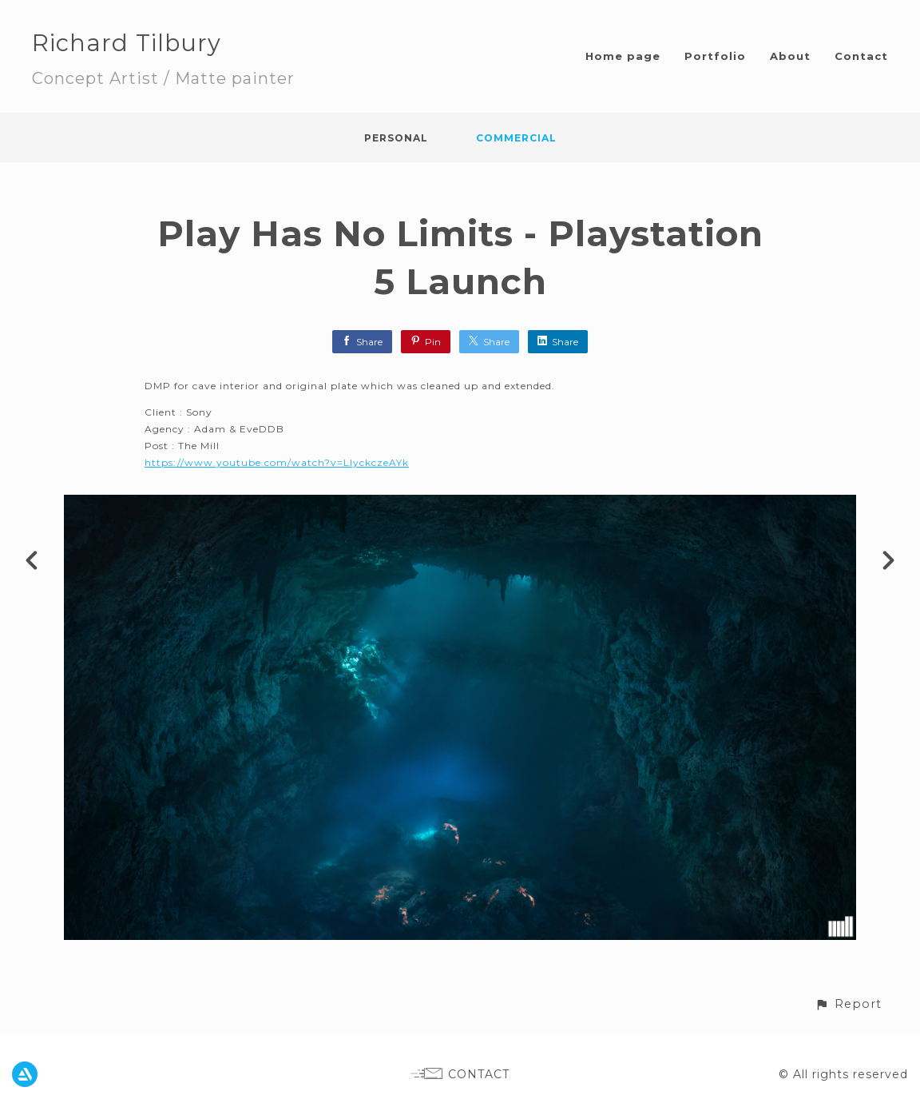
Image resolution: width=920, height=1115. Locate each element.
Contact (861, 56)
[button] (848, 1004)
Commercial (516, 138)
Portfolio (715, 56)
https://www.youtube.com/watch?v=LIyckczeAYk (277, 462)
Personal (396, 138)
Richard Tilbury (126, 43)
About (790, 56)
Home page (622, 56)
